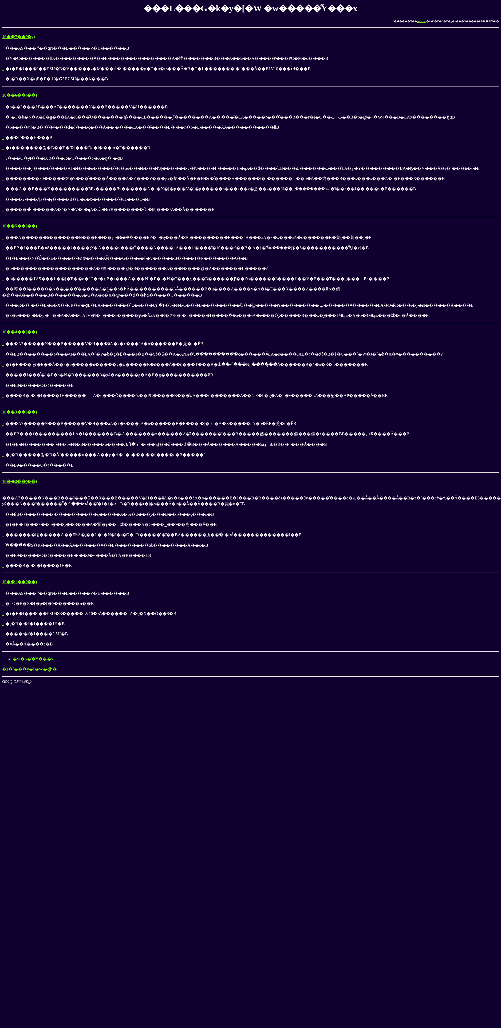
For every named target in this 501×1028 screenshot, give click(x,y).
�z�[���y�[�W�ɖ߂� (29, 669)
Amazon (421, 21)
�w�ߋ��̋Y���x (33, 659)
